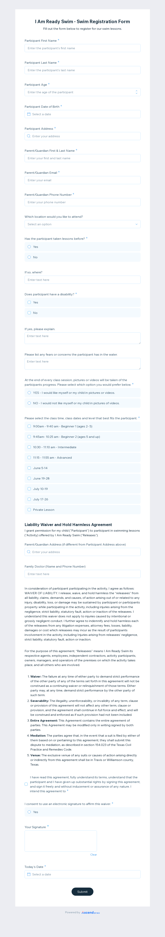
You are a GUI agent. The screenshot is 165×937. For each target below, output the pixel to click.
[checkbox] (83, 303)
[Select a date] (85, 114)
